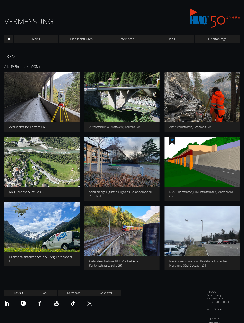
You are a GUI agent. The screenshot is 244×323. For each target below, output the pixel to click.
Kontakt (18, 293)
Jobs (172, 39)
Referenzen (126, 39)
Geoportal (106, 293)
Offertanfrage (217, 39)
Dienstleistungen (81, 39)
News (36, 39)
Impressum (213, 318)
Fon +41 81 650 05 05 (218, 302)
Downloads (73, 293)
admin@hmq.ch (215, 309)
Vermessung (29, 21)
